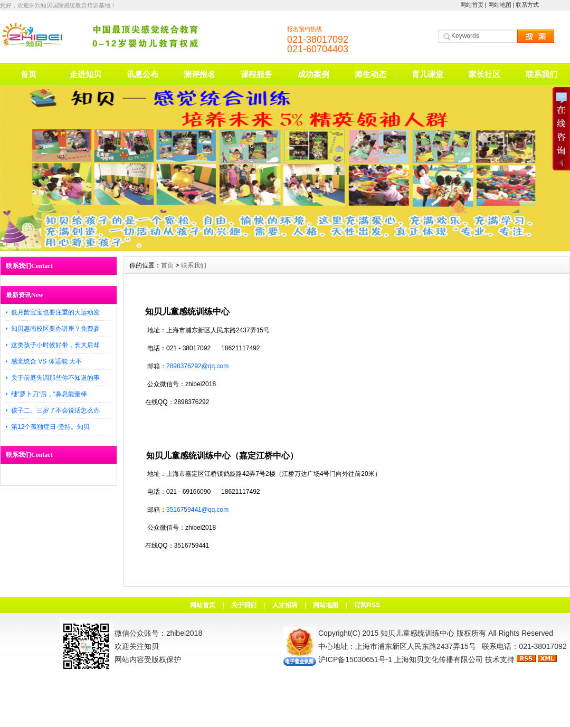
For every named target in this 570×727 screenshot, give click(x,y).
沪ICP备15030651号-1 (355, 659)
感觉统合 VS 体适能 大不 (46, 361)
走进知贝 (85, 74)
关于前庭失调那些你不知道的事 (55, 377)
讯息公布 (142, 74)
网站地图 (499, 5)
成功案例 (313, 74)
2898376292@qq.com (197, 366)
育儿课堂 (427, 74)
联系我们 (541, 74)
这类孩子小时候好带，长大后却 (55, 345)
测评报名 (199, 74)
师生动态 (370, 74)
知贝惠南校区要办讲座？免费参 (55, 328)
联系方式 (527, 5)
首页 (28, 74)
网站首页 (471, 5)
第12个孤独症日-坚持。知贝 (50, 427)
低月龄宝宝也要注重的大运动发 (55, 312)
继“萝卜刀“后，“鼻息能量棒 (49, 394)
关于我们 (243, 605)
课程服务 (256, 74)
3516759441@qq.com (197, 509)
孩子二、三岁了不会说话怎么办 (55, 410)
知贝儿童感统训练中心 (417, 633)
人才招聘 (285, 605)
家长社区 (484, 74)
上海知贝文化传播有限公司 (438, 659)
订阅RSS (367, 605)
